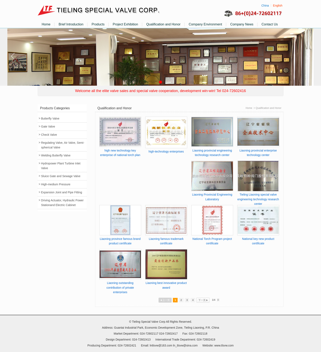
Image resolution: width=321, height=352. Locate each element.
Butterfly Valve (50, 118)
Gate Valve (48, 126)
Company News (241, 24)
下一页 (203, 300)
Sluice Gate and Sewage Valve (61, 176)
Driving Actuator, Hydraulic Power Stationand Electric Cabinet (62, 202)
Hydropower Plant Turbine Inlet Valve (61, 166)
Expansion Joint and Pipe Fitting (61, 192)
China (265, 5)
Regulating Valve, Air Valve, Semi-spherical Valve (62, 145)
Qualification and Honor (163, 24)
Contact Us (270, 24)
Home (46, 24)
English (277, 5)
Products (98, 24)
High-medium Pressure (55, 184)
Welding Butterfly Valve (55, 155)
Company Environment (205, 24)
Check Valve (49, 134)
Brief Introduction (71, 24)
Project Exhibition (125, 24)
